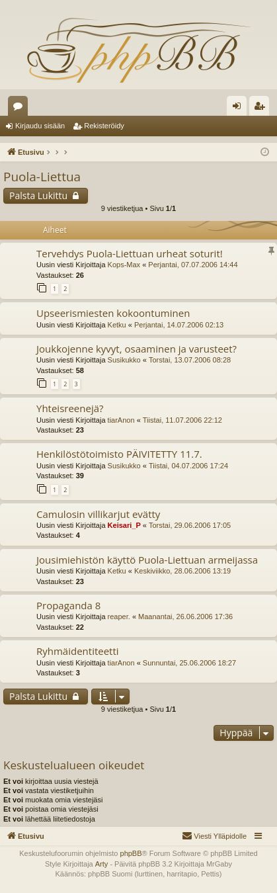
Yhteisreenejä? (69, 408)
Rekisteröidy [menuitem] (262, 108)
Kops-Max (124, 265)
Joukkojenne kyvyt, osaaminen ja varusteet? (136, 348)
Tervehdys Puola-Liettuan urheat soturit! (129, 253)
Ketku (117, 325)
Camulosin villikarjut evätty (98, 514)
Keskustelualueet (20, 108)
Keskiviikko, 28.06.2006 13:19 (182, 571)
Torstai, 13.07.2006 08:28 (190, 360)
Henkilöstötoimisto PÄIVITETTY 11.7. (119, 453)
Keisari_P (124, 525)
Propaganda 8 (68, 605)
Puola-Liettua (42, 176)
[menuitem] (214, 836)
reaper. (119, 616)
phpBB (131, 853)
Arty (101, 864)
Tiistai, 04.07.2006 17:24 (188, 466)
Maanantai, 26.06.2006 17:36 (185, 616)
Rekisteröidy (104, 126)
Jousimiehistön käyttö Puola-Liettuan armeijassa (147, 559)
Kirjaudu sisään (40, 126)
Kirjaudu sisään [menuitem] (240, 108)
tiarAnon (121, 420)
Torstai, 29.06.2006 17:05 (190, 525)
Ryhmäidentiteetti (77, 651)
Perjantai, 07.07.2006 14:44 (192, 265)
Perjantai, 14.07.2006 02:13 (178, 325)
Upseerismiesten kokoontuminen (113, 312)
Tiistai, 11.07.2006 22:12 (182, 420)
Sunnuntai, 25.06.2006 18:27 (189, 663)
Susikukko (124, 360)
